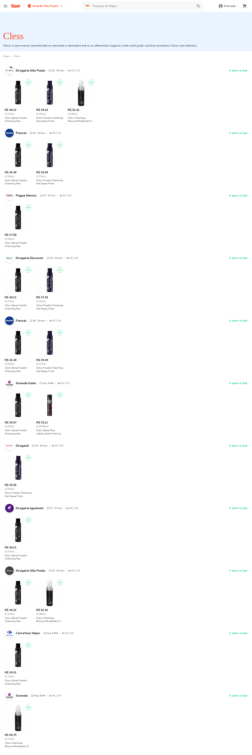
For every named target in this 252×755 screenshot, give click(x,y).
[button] (45, 6)
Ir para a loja (238, 70)
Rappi (6, 56)
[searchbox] (142, 6)
